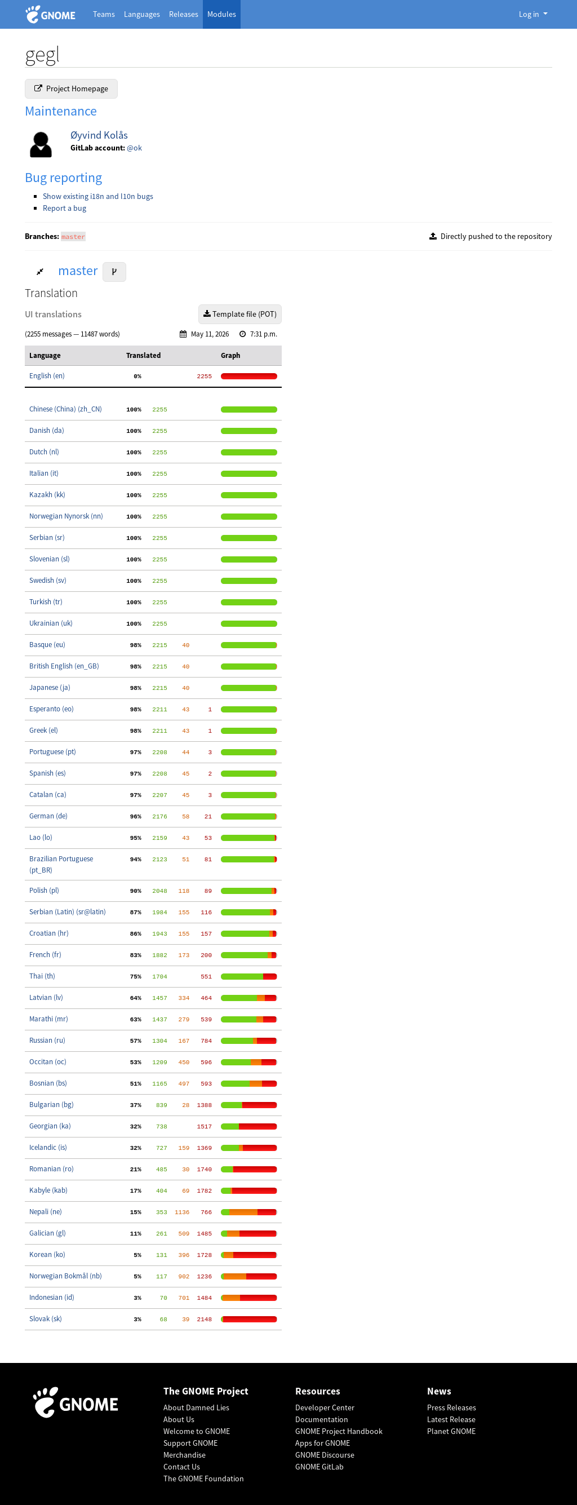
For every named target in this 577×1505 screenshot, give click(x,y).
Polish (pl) (44, 890)
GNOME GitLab (319, 1467)
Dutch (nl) (44, 452)
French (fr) (45, 954)
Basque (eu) (47, 644)
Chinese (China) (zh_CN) (65, 409)
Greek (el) (43, 730)
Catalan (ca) (47, 794)
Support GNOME (190, 1443)
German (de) (48, 816)
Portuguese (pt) (52, 751)
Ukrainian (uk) (51, 623)
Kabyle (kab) (48, 1190)
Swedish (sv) (47, 580)
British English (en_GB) (64, 666)
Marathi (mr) (48, 1019)
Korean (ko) (47, 1254)
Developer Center (324, 1407)
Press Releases (451, 1407)
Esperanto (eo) (51, 709)
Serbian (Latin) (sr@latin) (67, 912)
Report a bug (64, 208)
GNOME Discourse (324, 1455)
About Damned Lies (196, 1407)
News (439, 1391)
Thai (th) (42, 976)
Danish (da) (46, 430)
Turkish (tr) (46, 602)
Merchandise (184, 1455)
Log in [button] (530, 14)
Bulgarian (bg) (51, 1104)
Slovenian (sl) (49, 559)
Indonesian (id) (51, 1297)
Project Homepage (71, 88)
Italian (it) (44, 473)
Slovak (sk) (45, 1318)
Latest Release (451, 1419)
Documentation (321, 1419)
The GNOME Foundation (203, 1478)
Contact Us (181, 1467)
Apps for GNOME (322, 1443)
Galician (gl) (47, 1233)
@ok (134, 148)
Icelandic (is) (48, 1147)
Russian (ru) (47, 1040)
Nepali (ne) (45, 1211)
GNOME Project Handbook (339, 1431)
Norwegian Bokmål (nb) (65, 1276)
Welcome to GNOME (196, 1431)
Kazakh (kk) (47, 494)
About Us (178, 1419)
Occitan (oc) (47, 1061)
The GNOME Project (205, 1391)
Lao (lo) (40, 837)
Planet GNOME (451, 1431)
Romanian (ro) (51, 1169)
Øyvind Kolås (99, 135)
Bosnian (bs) (48, 1083)
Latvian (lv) (46, 997)
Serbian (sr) (47, 537)
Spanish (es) (47, 773)
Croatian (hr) (49, 933)
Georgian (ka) (50, 1126)
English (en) (47, 375)
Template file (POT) (240, 314)
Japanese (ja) (49, 687)
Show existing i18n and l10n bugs (98, 196)
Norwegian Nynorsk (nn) (66, 516)
